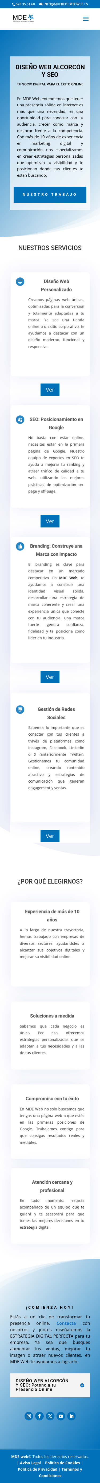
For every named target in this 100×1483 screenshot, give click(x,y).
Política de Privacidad (37, 1469)
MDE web (19, 1456)
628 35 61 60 (25, 4)
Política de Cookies (62, 1462)
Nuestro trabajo (50, 194)
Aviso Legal (30, 1462)
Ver (50, 389)
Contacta (66, 1323)
